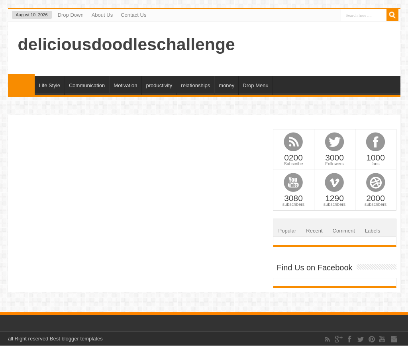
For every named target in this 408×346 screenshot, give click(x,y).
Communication (87, 85)
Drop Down (71, 15)
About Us (102, 15)
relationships (195, 85)
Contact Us (133, 15)
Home (21, 84)
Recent (314, 231)
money (226, 85)
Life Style (49, 85)
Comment (344, 231)
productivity (159, 85)
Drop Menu (255, 85)
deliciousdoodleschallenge (126, 44)
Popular (287, 231)
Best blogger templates (76, 339)
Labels (372, 231)
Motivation (125, 85)
